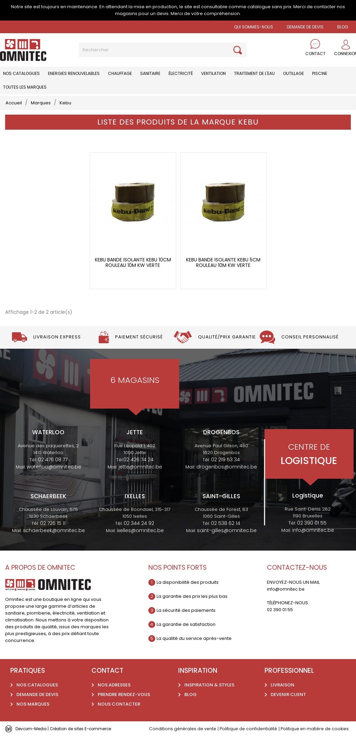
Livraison (282, 696)
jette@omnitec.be (140, 477)
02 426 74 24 (138, 470)
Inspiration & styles (209, 696)
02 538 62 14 (225, 534)
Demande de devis (305, 27)
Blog (190, 705)
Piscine (319, 73)
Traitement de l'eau (254, 73)
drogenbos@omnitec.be (226, 477)
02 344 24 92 (139, 534)
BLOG (342, 27)
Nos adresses (114, 696)
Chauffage (120, 73)
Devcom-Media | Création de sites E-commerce (69, 739)
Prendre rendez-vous (124, 705)
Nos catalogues (21, 73)
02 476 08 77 (52, 470)
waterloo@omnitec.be (54, 477)
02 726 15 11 (52, 534)
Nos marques (32, 715)
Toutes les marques (25, 87)
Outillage (293, 73)
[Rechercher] (163, 50)
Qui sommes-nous (253, 27)
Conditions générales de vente (183, 739)
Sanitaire (150, 73)
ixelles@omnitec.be (140, 541)
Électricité (181, 73)
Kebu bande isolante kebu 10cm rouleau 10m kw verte (133, 273)
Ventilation (213, 73)
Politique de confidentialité (251, 739)
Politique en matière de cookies (319, 739)
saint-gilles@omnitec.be (227, 541)
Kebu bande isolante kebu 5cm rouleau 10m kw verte (223, 273)
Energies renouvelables (74, 73)
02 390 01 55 (312, 533)
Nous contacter (119, 715)
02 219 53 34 (225, 470)
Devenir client (288, 705)
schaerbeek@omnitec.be (54, 541)
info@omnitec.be (313, 540)
